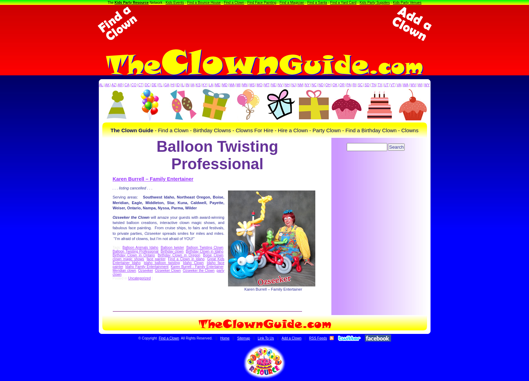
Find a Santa (317, 3)
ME (217, 85)
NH (287, 85)
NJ (293, 85)
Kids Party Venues (407, 3)
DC (147, 85)
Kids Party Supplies (375, 3)
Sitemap (243, 338)
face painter (156, 259)
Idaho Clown (193, 263)
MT (266, 85)
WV (413, 85)
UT (386, 85)
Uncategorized (139, 278)
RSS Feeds (318, 338)
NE (273, 85)
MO (259, 85)
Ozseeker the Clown (198, 270)
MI (238, 85)
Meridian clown (124, 270)
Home (225, 338)
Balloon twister (172, 247)
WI (420, 85)
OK (334, 85)
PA (348, 85)
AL (101, 85)
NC (313, 85)
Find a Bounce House (204, 3)
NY (307, 85)
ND (320, 85)
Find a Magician (291, 3)
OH (328, 85)
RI (354, 85)
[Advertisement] (265, 23)
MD (225, 85)
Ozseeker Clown (168, 270)
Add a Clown (292, 338)
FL (160, 85)
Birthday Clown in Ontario (134, 255)
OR (342, 85)
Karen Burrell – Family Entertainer (153, 179)
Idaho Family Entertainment (147, 267)
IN (187, 85)
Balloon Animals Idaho (140, 247)
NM (300, 85)
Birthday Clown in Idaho (204, 251)
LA (211, 85)
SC (360, 85)
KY (205, 85)
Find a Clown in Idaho (186, 259)
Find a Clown (234, 3)
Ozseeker (145, 270)
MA (232, 85)
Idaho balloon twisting (162, 263)
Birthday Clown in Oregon (179, 255)
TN (373, 85)
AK (107, 85)
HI (173, 85)
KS (198, 85)
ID (177, 85)
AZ (113, 85)
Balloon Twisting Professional (136, 251)
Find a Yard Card (343, 3)
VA (399, 85)
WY (427, 85)
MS (252, 85)
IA (192, 85)
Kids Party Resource (132, 3)
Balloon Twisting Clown (204, 247)
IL (182, 85)
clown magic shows (128, 259)
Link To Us (266, 338)
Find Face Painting (261, 3)
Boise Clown (213, 255)
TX (380, 85)
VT (392, 85)
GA (166, 85)
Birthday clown (172, 251)
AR (120, 85)
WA (406, 85)
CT (140, 85)
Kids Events (175, 3)
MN (245, 85)
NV (280, 85)
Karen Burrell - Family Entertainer (197, 267)
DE (154, 85)
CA (126, 85)
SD (367, 85)
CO (134, 85)
